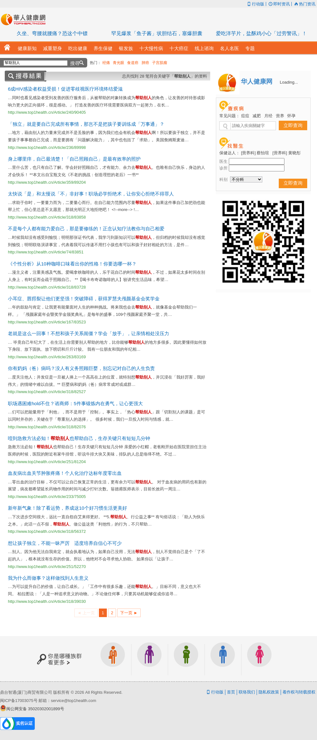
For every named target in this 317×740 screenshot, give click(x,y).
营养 (280, 115)
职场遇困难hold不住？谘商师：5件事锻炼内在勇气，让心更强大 (75, 403)
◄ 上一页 (85, 612)
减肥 (257, 115)
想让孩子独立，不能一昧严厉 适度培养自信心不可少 (65, 543)
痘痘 (245, 115)
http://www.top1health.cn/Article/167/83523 (47, 322)
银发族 (149, 658)
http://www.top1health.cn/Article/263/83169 (47, 356)
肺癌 (145, 63)
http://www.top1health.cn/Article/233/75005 (47, 496)
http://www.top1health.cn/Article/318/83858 (47, 217)
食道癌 (132, 63)
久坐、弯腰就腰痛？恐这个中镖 (52, 33)
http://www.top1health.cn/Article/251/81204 (47, 461)
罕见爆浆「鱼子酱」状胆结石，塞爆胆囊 (156, 33)
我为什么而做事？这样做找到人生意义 (48, 578)
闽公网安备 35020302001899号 (35, 708)
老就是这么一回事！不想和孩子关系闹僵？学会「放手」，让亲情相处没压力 (88, 333)
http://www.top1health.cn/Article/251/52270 (47, 566)
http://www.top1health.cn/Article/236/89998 (47, 147)
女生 (259, 658)
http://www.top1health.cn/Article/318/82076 (47, 426)
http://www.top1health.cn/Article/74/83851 (45, 252)
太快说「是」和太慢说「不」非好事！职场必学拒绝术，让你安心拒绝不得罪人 (91, 193)
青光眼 (118, 63)
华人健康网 (25, 19)
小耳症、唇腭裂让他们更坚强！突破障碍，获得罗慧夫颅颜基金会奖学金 (84, 298)
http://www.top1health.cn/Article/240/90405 (47, 112)
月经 (268, 115)
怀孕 (291, 115)
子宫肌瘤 (159, 63)
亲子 (186, 658)
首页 (231, 692)
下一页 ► (128, 612)
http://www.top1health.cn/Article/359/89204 (47, 182)
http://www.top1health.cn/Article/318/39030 (47, 601)
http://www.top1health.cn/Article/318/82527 (47, 391)
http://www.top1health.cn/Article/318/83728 (47, 287)
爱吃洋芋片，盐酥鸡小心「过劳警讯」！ (261, 33)
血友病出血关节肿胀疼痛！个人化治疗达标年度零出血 (65, 473)
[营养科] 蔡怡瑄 (255, 152)
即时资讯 (279, 4)
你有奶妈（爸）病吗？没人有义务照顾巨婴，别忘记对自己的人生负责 (81, 368)
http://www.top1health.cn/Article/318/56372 (47, 531)
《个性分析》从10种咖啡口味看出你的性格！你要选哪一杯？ (72, 263)
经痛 (106, 63)
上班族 (113, 658)
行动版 (255, 4)
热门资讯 (304, 4)
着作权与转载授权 (299, 692)
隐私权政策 (269, 692)
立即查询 (292, 125)
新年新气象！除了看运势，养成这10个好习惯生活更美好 (67, 508)
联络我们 (247, 692)
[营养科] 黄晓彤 (286, 152)
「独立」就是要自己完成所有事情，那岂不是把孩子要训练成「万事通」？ (86, 124)
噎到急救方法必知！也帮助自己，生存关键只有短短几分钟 (79, 438)
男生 (222, 658)
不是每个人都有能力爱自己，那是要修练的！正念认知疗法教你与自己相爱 (86, 228)
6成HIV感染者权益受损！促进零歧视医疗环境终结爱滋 (65, 89)
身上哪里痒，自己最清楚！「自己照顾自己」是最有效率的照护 (74, 159)
